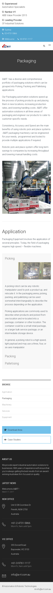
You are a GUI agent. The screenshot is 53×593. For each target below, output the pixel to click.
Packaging (7, 398)
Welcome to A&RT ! (10, 489)
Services (6, 411)
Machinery (6, 405)
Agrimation (7, 392)
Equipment (7, 417)
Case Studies (12, 440)
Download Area (13, 430)
